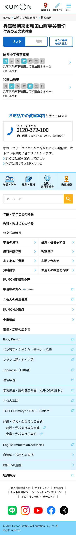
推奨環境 (58, 487)
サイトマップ (42, 487)
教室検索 (66, 184)
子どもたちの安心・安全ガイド (38, 496)
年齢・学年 (9, 184)
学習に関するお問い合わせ (24, 163)
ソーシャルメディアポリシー (47, 492)
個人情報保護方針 (20, 487)
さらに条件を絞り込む (61, 41)
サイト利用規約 (19, 492)
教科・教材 (28, 184)
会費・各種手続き (47, 184)
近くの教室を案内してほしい (25, 158)
